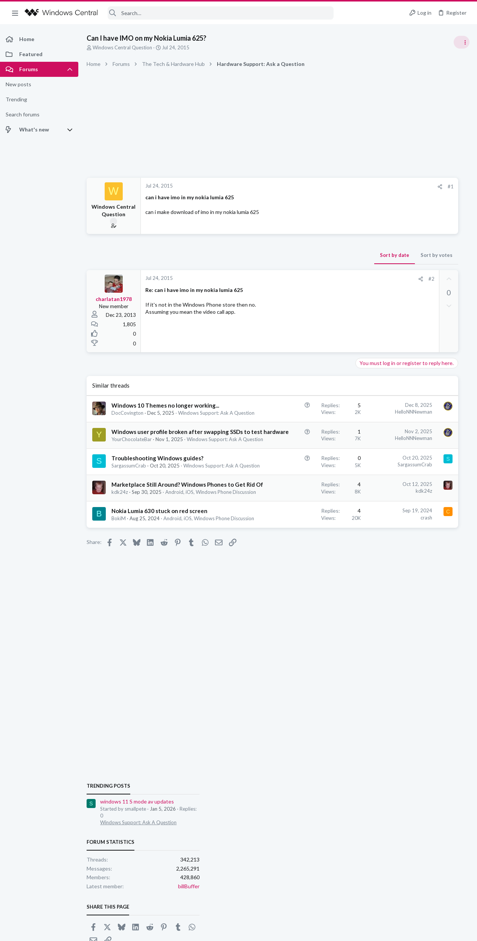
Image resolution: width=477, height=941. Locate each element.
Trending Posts (378, 408)
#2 (322, 279)
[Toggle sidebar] (461, 42)
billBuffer (458, 508)
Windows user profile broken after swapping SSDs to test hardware (149, 454)
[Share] (331, 186)
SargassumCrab (128, 511)
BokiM (118, 593)
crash (317, 584)
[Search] (221, 13)
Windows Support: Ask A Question (149, 477)
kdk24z (119, 552)
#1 (341, 186)
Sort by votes (327, 255)
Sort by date (285, 255)
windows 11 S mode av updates (407, 423)
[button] (15, 12)
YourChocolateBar (131, 470)
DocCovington (127, 421)
